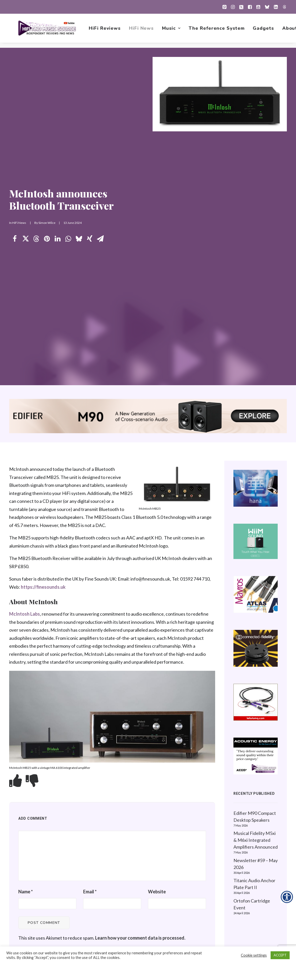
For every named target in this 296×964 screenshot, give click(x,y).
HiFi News (142, 31)
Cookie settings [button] (254, 955)
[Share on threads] (36, 117)
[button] (224, 7)
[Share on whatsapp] (68, 117)
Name (25, 647)
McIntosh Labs (24, 369)
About (175, 906)
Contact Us (180, 913)
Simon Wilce (46, 100)
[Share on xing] (89, 117)
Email (90, 647)
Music (172, 31)
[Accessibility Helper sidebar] (287, 897)
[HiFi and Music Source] (47, 31)
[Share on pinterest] (47, 117)
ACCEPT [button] (280, 955)
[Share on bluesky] (79, 117)
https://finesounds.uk (43, 342)
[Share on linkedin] (57, 117)
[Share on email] (100, 117)
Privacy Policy (246, 849)
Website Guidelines (251, 865)
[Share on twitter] (25, 117)
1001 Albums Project (189, 874)
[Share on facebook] (15, 117)
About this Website (251, 858)
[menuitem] (224, 7)
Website (157, 647)
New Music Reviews (189, 881)
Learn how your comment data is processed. (140, 693)
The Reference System (217, 31)
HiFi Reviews (106, 31)
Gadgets (264, 31)
